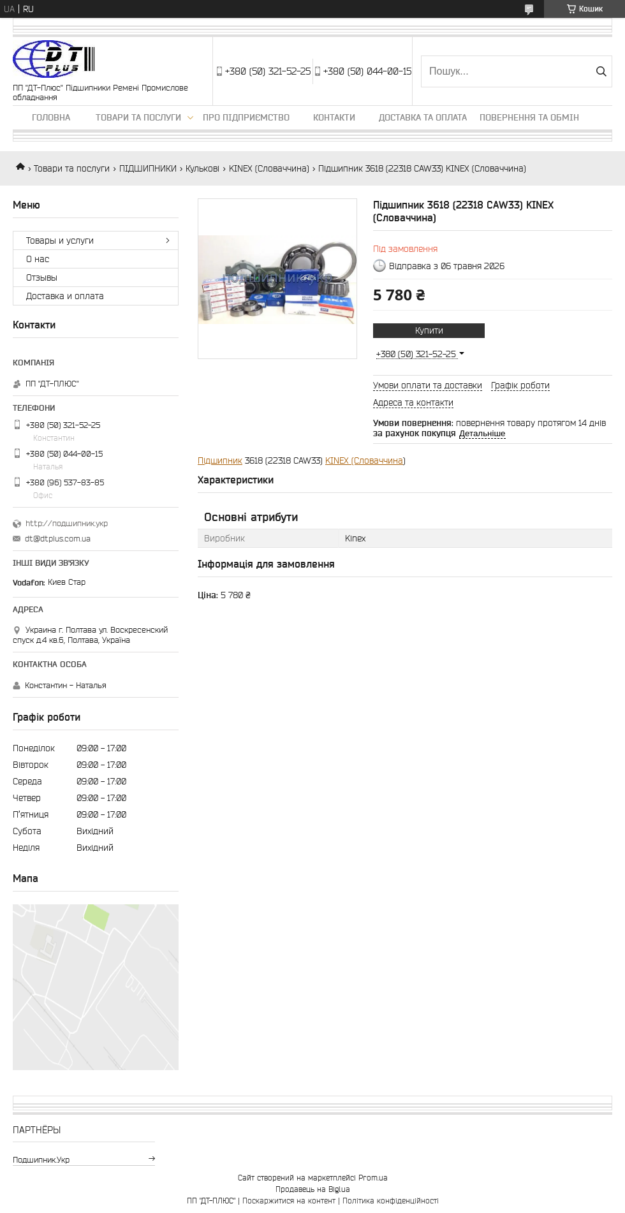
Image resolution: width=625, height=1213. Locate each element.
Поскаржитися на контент (288, 1200)
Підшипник (220, 460)
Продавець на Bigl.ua (313, 1189)
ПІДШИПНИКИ (148, 168)
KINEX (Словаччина (364, 460)
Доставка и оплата (65, 296)
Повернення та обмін (529, 117)
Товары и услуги (60, 240)
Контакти (334, 117)
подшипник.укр (41, 1160)
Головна (51, 117)
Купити (429, 330)
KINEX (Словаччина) (269, 168)
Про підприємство (246, 117)
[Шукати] (601, 71)
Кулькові (202, 168)
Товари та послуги (138, 117)
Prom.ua (373, 1177)
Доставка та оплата (423, 117)
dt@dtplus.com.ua (58, 538)
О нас (37, 259)
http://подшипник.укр (67, 523)
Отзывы (41, 277)
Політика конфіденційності (390, 1200)
